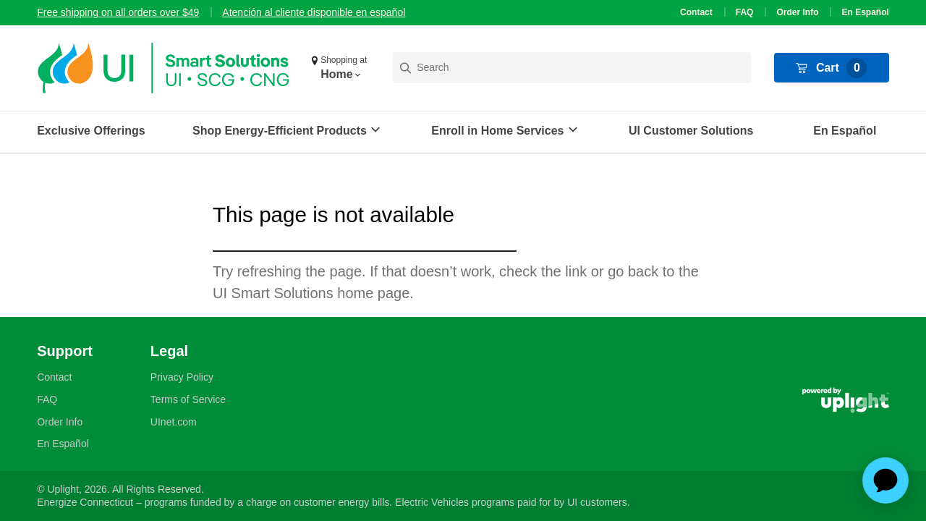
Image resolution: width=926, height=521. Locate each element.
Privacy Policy (181, 377)
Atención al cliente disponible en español (313, 12)
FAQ (745, 12)
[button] (341, 68)
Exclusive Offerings (91, 130)
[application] (885, 480)
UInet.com (173, 422)
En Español (864, 12)
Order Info (797, 12)
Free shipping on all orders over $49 (118, 12)
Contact (696, 12)
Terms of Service (188, 399)
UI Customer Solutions (691, 130)
